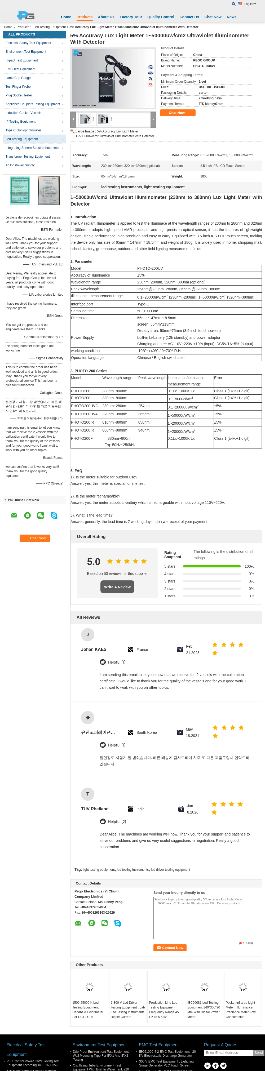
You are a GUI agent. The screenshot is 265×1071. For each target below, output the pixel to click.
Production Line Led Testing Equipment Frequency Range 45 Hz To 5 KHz (164, 1010)
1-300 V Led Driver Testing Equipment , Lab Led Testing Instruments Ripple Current (128, 1010)
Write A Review (117, 587)
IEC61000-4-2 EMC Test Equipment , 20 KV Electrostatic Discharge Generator (167, 1053)
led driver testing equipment (170, 870)
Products (85, 17)
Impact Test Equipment (22, 60)
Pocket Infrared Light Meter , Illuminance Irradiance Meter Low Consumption (241, 1010)
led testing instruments (133, 870)
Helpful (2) (117, 822)
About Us (106, 17)
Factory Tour (131, 17)
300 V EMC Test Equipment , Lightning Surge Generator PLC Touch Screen (166, 1063)
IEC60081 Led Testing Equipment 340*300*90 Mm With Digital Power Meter (203, 1010)
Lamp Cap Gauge (18, 78)
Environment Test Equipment (26, 52)
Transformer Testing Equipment (28, 156)
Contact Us (189, 17)
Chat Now (213, 17)
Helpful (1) (116, 662)
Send (258, 1053)
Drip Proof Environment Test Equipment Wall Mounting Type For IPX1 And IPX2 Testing (101, 1055)
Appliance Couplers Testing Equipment (33, 104)
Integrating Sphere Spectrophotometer (33, 148)
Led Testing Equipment (49, 27)
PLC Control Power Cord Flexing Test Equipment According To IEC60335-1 (33, 1063)
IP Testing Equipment (21, 121)
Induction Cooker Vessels (23, 113)
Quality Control (160, 17)
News (232, 17)
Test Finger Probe (18, 86)
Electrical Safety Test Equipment (28, 43)
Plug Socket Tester (19, 95)
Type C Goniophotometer (23, 130)
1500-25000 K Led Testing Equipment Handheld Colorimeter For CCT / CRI (87, 1010)
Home (66, 17)
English (250, 4)
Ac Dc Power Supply (20, 165)
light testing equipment (99, 870)
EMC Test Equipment (21, 69)
